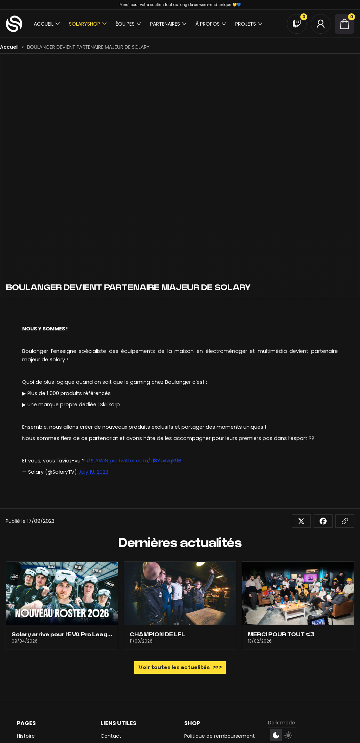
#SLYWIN (97, 460)
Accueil (9, 47)
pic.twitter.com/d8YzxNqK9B (145, 460)
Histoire (26, 735)
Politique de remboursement (219, 735)
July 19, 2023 (93, 471)
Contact (111, 735)
